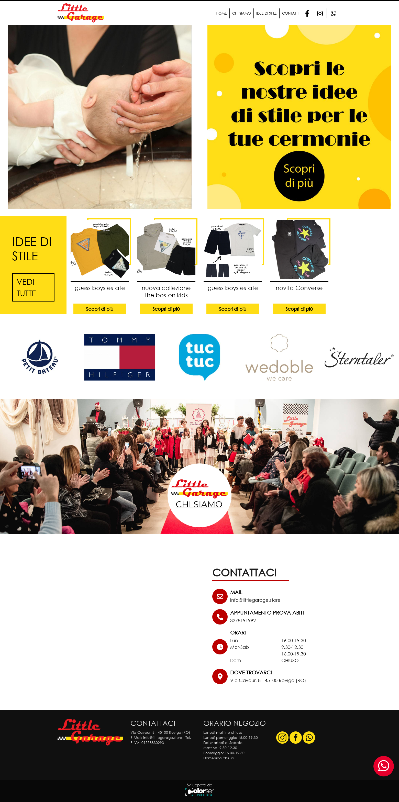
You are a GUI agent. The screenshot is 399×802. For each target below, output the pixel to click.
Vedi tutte (26, 287)
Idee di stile (266, 13)
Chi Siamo (241, 13)
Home (221, 13)
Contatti (290, 13)
